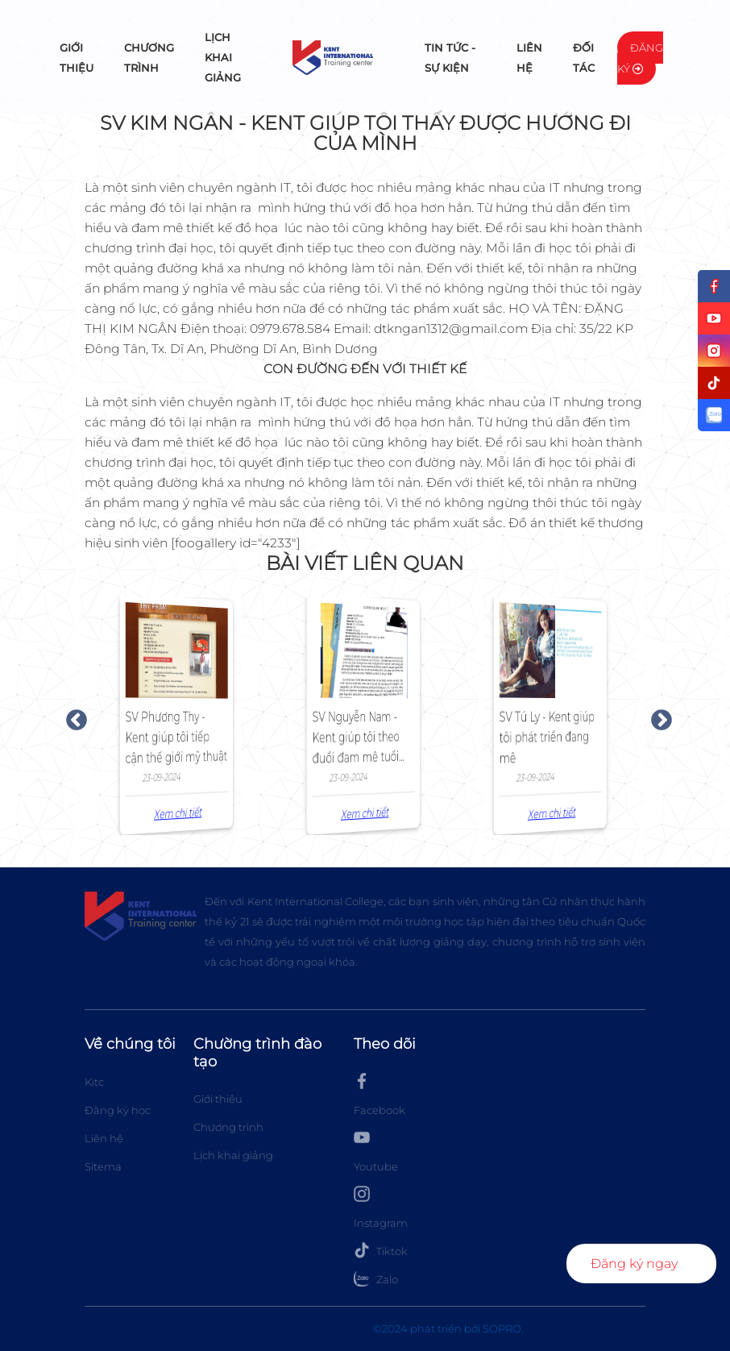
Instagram (381, 1207)
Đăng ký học (118, 1110)
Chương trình (149, 57)
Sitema (103, 1166)
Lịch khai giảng (223, 57)
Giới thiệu (76, 57)
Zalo (376, 1278)
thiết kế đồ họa (233, 227)
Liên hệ (529, 57)
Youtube (376, 1151)
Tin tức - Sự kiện (450, 57)
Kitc (94, 1081)
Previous (72, 717)
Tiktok (381, 1250)
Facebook (379, 1094)
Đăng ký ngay (634, 1263)
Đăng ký (640, 58)
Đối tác (584, 57)
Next (657, 717)
